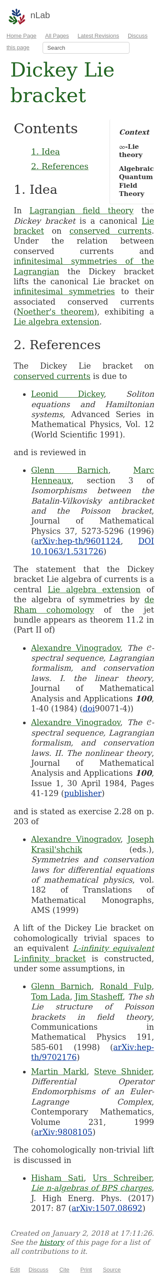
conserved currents (111, 230)
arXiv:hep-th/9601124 (77, 541)
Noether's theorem (55, 311)
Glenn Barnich (69, 470)
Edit (15, 1269)
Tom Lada (50, 996)
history (51, 1242)
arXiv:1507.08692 (107, 1208)
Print (86, 1269)
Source (112, 1269)
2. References (59, 166)
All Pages (57, 35)
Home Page (22, 35)
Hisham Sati (57, 1177)
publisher (82, 793)
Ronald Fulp (126, 986)
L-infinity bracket (49, 958)
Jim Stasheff (99, 996)
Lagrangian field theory (81, 210)
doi (89, 708)
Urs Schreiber (122, 1177)
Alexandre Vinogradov (75, 647)
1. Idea (45, 151)
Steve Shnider (122, 1071)
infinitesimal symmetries (64, 291)
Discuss (39, 1269)
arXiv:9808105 (63, 1132)
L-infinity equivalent (113, 948)
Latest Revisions (98, 35)
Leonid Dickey (67, 393)
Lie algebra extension (56, 321)
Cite (64, 1269)
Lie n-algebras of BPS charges (91, 1187)
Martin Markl (58, 1071)
